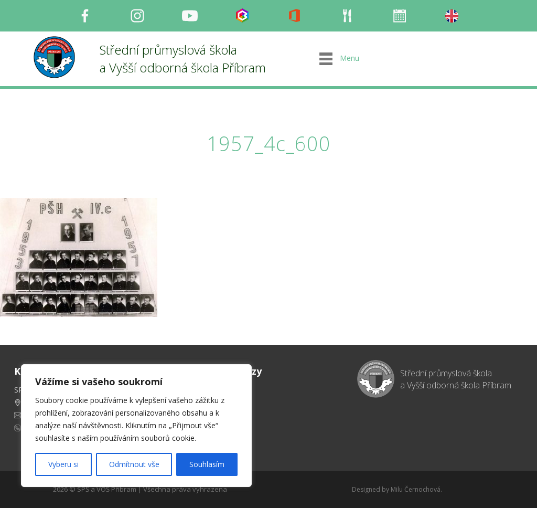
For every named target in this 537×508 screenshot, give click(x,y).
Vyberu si (63, 464)
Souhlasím (206, 464)
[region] (136, 425)
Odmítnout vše (134, 464)
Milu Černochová (416, 489)
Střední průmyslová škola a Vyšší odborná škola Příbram (183, 58)
